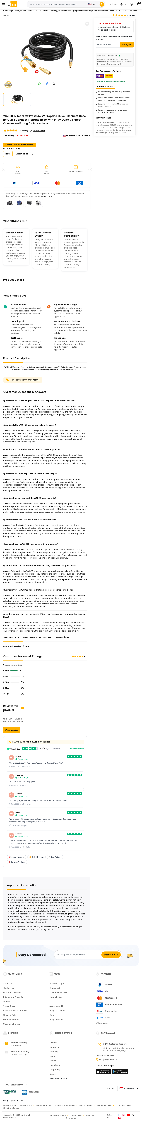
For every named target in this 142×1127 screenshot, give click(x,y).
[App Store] (104, 1072)
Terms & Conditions (57, 1115)
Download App (56, 983)
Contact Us (8, 988)
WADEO (6, 15)
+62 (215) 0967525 (108, 1059)
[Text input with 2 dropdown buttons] (56, 4)
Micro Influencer (11, 1019)
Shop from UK (26, 1105)
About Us (7, 983)
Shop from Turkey (123, 1105)
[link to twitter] (54, 83)
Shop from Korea (85, 1105)
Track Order (9, 1006)
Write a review (11, 730)
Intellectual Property (13, 997)
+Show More (102, 1023)
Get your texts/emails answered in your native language (118, 1049)
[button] (113, 4)
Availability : (9, 135)
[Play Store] (120, 1072)
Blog (51, 1015)
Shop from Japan (43, 1105)
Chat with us (33, 380)
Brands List (54, 988)
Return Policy (55, 997)
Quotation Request (12, 992)
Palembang (55, 1065)
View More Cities (58, 1078)
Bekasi (52, 1060)
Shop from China (104, 1105)
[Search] (102, 4)
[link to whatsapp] (39, 83)
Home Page (8, 10)
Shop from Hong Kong (64, 1105)
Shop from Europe (11, 1108)
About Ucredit (56, 1006)
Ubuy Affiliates (56, 1019)
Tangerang (54, 1069)
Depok (52, 1074)
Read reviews (77, 748)
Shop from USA (9, 1105)
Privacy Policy (76, 1115)
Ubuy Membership (12, 1024)
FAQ (51, 1001)
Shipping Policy (10, 1015)
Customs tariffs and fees (15, 1010)
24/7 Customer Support (115, 1044)
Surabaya (54, 1047)
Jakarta (53, 1042)
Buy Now (48, 196)
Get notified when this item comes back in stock (114, 37)
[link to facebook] (47, 83)
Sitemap (7, 1001)
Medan (52, 1056)
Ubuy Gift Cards (57, 1010)
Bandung (53, 1051)
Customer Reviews (58, 992)
